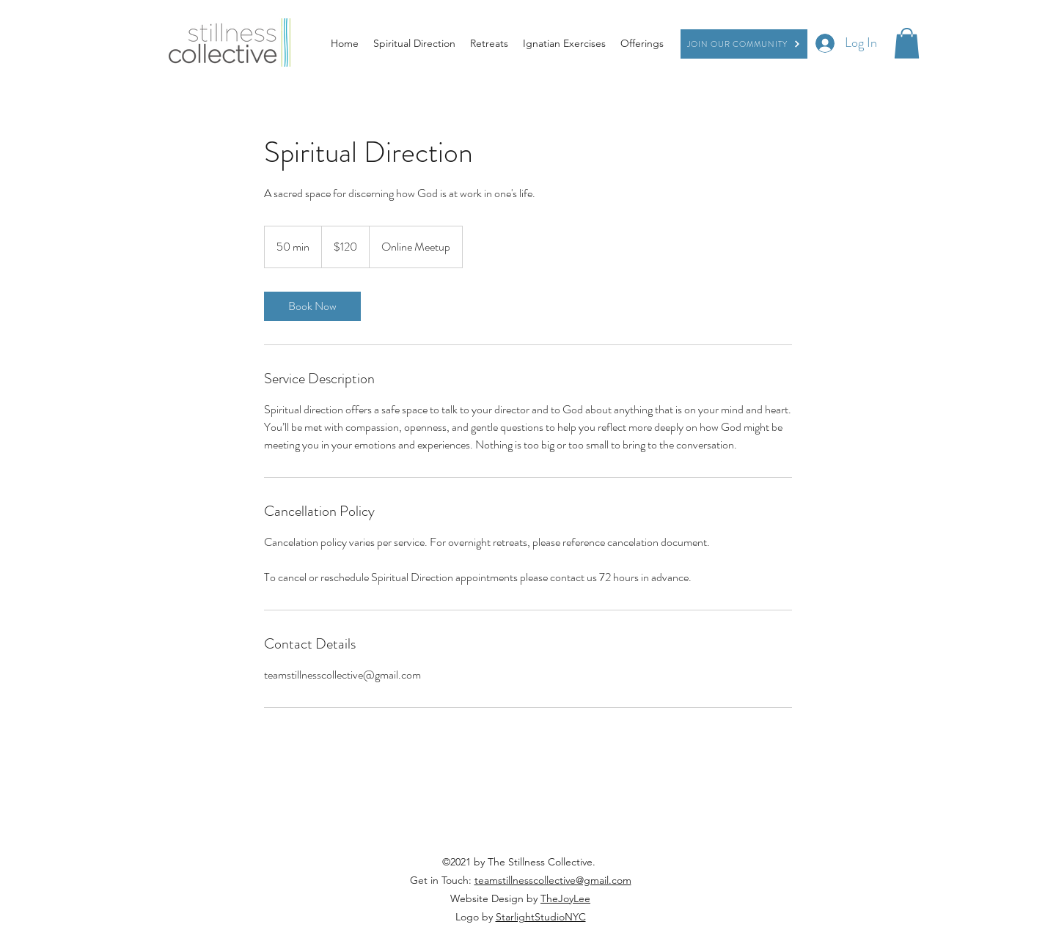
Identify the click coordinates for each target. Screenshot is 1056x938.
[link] (312, 306)
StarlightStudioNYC (541, 916)
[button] (907, 43)
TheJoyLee (565, 898)
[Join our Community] (744, 44)
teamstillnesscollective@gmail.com (552, 880)
